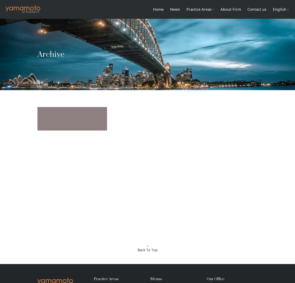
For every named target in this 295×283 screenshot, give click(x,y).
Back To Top (148, 250)
